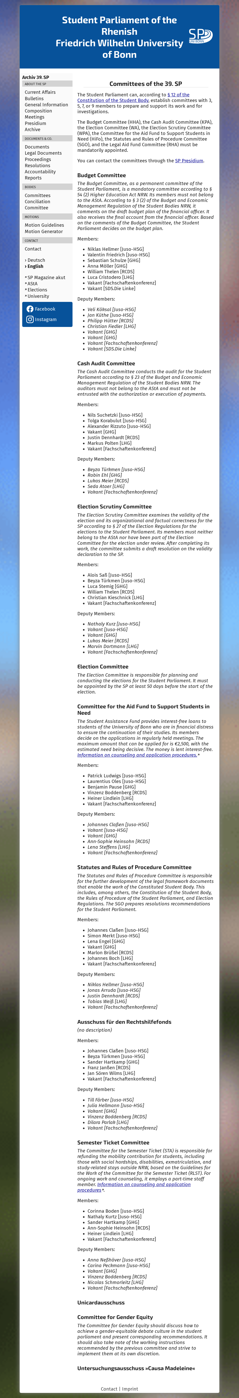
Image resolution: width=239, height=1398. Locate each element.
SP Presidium (189, 161)
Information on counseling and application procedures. (137, 755)
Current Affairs (40, 92)
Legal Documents (43, 153)
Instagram (41, 319)
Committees (38, 195)
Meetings (34, 117)
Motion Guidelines (44, 225)
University (38, 296)
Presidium (35, 123)
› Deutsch (35, 260)
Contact (33, 249)
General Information (46, 105)
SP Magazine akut (46, 277)
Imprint (130, 1389)
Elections (37, 290)
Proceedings (38, 159)
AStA (33, 284)
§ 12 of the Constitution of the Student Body (133, 97)
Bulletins (34, 98)
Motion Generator (44, 231)
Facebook (40, 309)
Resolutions (37, 165)
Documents (37, 147)
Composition (38, 111)
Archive (32, 129)
